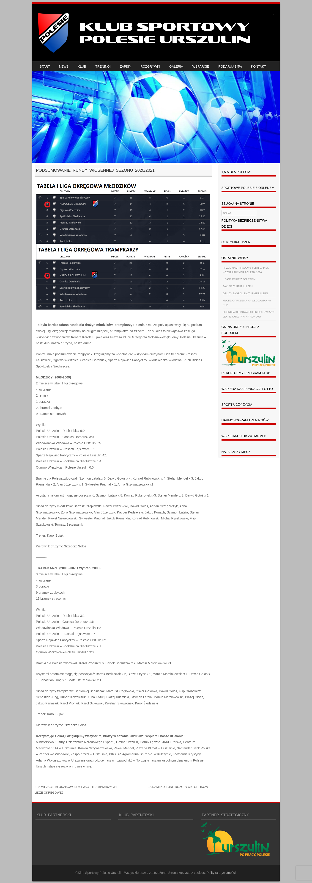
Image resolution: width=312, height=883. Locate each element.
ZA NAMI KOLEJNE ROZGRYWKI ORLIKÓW (180, 787)
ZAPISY (125, 66)
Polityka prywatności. (222, 873)
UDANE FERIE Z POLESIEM (239, 279)
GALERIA (176, 66)
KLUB (82, 66)
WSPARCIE (200, 66)
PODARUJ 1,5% (230, 66)
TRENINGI (103, 66)
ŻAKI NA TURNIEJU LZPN (238, 286)
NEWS (64, 66)
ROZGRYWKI (150, 66)
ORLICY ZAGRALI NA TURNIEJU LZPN (245, 293)
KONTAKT (258, 66)
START (45, 66)
